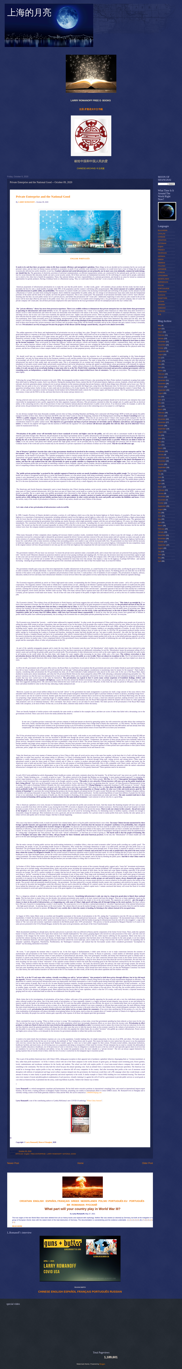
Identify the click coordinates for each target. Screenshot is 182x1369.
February (161, 335)
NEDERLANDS (163, 279)
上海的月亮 (29, 14)
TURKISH (161, 311)
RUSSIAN (116, 1291)
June (160, 361)
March (160, 332)
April (159, 329)
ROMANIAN (162, 292)
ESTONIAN (162, 243)
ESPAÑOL (70, 1291)
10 (151, 1220)
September (162, 351)
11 (14, 1222)
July (159, 358)
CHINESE (44, 1291)
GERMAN (161, 256)
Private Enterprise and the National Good (43, 196)
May (159, 325)
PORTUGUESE (163, 288)
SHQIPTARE (162, 298)
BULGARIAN (162, 230)
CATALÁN (161, 234)
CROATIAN (162, 240)
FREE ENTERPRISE (38, 1154)
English (27, 1154)
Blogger (102, 1364)
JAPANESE (162, 269)
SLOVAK (161, 301)
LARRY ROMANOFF (26, 202)
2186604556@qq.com (94, 1092)
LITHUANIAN (163, 276)
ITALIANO (161, 266)
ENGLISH (74, 259)
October (161, 348)
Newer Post (13, 1163)
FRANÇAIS (63, 1201)
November (161, 345)
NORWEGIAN (163, 282)
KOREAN (161, 272)
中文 (159, 314)
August (160, 354)
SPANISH (161, 305)
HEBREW (161, 263)
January (161, 338)
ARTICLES (19, 1154)
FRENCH (161, 250)
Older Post (147, 1163)
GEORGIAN (162, 253)
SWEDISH (162, 308)
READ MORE (17, 1226)
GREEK (161, 259)
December (161, 342)
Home (80, 1163)
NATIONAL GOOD (69, 1154)
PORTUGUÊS (84, 259)
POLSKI (161, 285)
